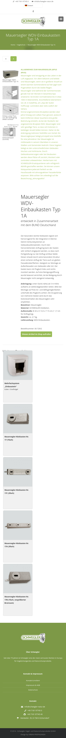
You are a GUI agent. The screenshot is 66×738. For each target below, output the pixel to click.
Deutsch (29, 5)
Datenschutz (33, 690)
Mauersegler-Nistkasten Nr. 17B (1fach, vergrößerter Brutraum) (17, 599)
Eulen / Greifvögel (11, 389)
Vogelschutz (21, 45)
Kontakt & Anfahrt (33, 680)
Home (13, 45)
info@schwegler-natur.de (42, 1)
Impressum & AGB (33, 685)
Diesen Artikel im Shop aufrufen (36, 334)
